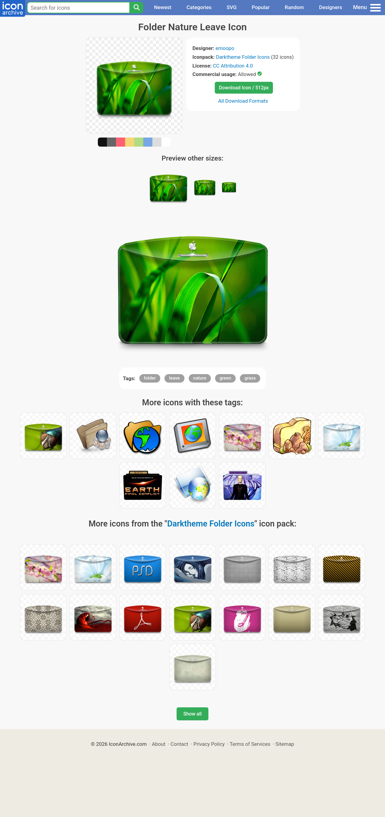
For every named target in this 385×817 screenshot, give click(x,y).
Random (294, 7)
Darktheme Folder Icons (243, 57)
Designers (330, 7)
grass (250, 378)
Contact (179, 744)
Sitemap (284, 744)
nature (199, 378)
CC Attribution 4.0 (233, 66)
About (158, 744)
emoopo (225, 48)
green (225, 378)
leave (174, 378)
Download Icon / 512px (244, 88)
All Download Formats (243, 101)
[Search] (136, 7)
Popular (261, 7)
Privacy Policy (208, 744)
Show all (192, 714)
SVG (232, 7)
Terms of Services (250, 744)
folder (150, 378)
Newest (162, 7)
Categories (199, 7)
